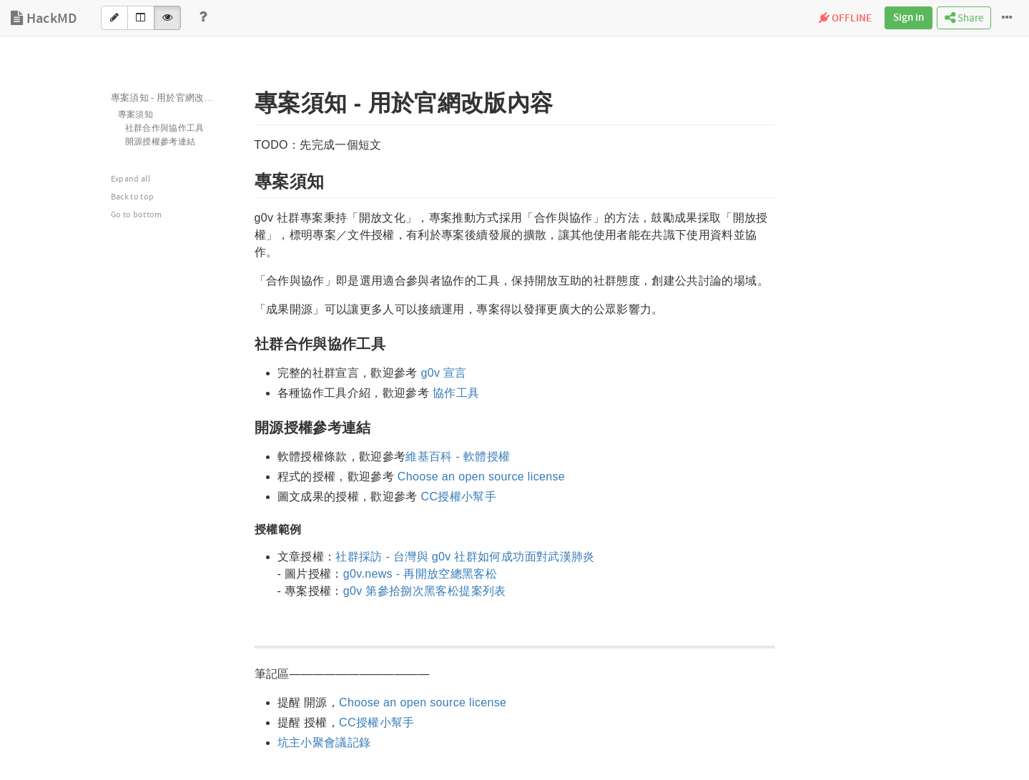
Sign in (908, 18)
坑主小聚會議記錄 (324, 742)
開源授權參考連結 (160, 142)
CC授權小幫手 (459, 496)
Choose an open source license (481, 476)
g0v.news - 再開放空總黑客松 (420, 574)
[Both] (140, 18)
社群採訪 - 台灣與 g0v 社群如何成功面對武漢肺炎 (464, 557)
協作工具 (456, 393)
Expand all (131, 179)
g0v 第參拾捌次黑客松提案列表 (424, 591)
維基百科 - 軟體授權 (457, 456)
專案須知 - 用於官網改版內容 (172, 98)
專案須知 (135, 114)
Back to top (132, 197)
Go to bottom (136, 214)
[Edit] (114, 18)
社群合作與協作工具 (165, 128)
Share (964, 18)
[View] (167, 18)
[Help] (203, 17)
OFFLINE (845, 18)
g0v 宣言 (444, 373)
